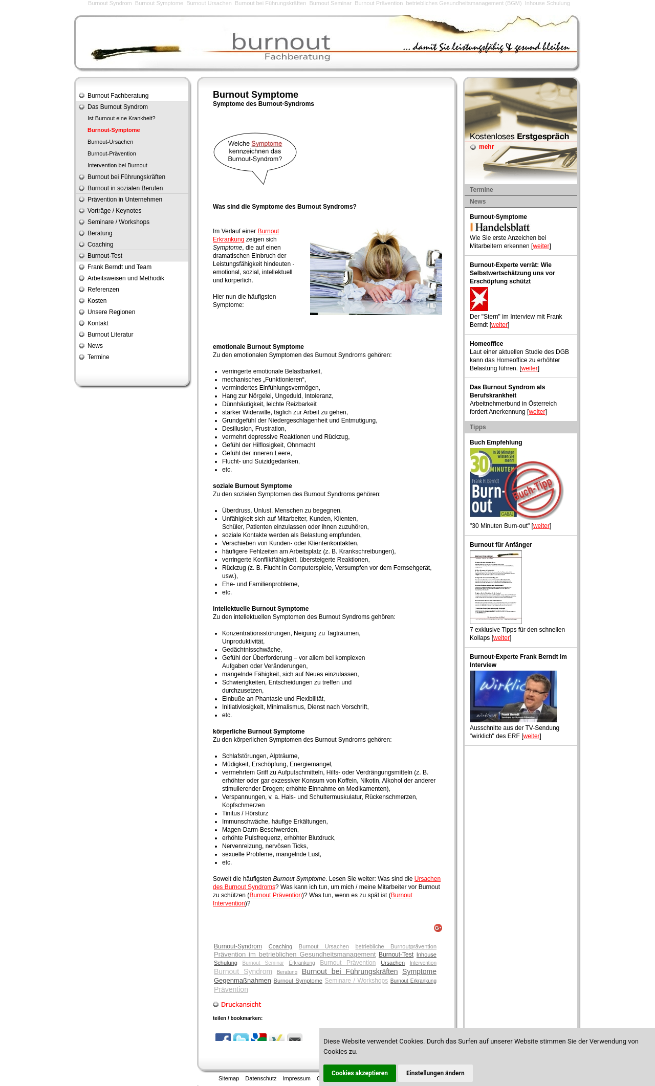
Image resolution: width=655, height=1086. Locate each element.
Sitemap (229, 1078)
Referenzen (103, 289)
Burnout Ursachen (209, 3)
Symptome (419, 971)
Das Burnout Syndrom (118, 106)
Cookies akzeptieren (360, 1073)
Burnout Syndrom (110, 3)
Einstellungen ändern (435, 1073)
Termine (99, 357)
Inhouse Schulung (547, 3)
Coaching (280, 946)
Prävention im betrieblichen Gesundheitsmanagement (295, 954)
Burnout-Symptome (114, 130)
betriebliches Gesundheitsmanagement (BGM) (463, 3)
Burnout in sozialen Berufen (125, 188)
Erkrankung (302, 963)
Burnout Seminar (330, 3)
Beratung (287, 972)
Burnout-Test (396, 954)
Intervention (423, 963)
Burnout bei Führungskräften (270, 3)
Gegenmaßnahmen (242, 980)
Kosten (97, 300)
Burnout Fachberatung (118, 95)
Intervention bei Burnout (117, 165)
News (95, 345)
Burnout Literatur (110, 334)
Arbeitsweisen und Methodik (126, 278)
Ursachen (393, 963)
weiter (541, 246)
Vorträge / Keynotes (114, 210)
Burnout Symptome (159, 3)
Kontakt (98, 323)
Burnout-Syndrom (238, 946)
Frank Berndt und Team (119, 267)
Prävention (231, 989)
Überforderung (272, 657)
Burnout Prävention (379, 3)
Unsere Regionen (111, 312)
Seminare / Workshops (356, 980)
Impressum (297, 1078)
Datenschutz (260, 1078)
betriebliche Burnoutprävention (395, 946)
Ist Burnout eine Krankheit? (122, 118)
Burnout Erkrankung (413, 981)
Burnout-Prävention (112, 153)
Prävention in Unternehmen (125, 199)
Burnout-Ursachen (110, 142)
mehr (486, 146)
